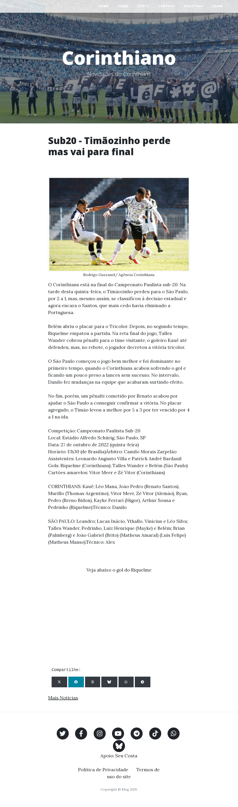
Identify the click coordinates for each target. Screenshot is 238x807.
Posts (143, 6)
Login (217, 6)
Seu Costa (126, 756)
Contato (166, 6)
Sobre (123, 6)
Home (104, 6)
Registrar (193, 6)
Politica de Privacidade (103, 769)
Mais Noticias (63, 698)
